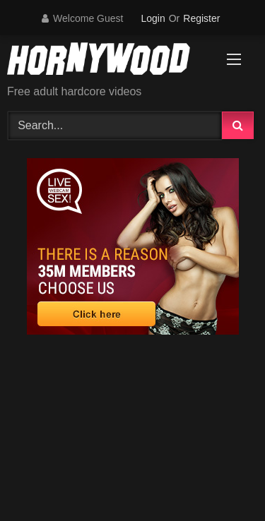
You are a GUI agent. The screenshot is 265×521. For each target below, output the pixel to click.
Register (201, 18)
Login (153, 18)
